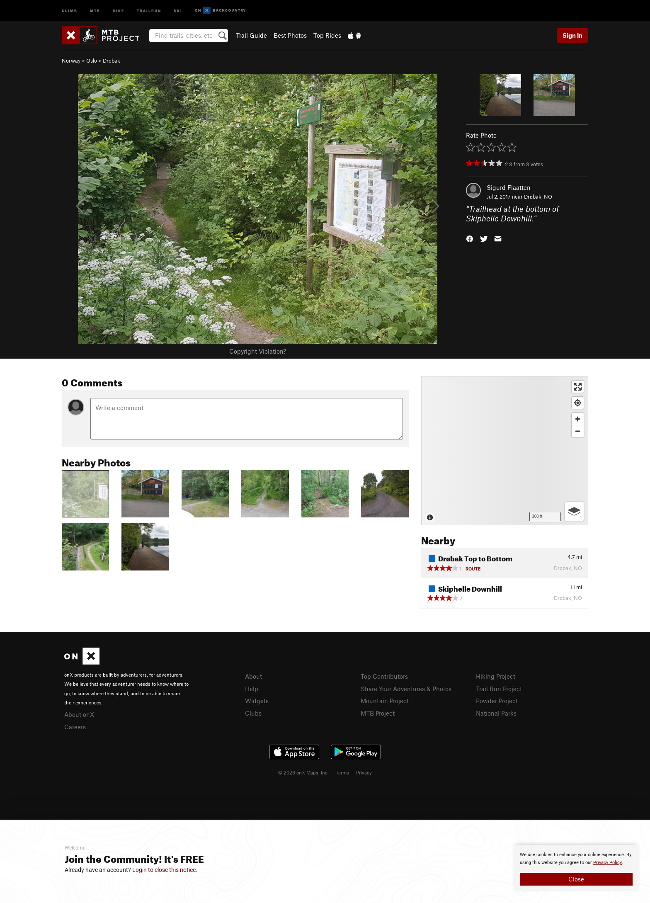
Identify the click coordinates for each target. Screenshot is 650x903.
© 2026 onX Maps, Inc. (303, 772)
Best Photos (290, 35)
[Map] (505, 450)
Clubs (253, 713)
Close (576, 879)
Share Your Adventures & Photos (406, 688)
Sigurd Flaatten (509, 187)
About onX (79, 714)
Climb (70, 10)
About (253, 676)
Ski (178, 10)
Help (251, 688)
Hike (118, 10)
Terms (342, 772)
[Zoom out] (578, 431)
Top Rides (327, 35)
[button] (469, 238)
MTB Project (378, 713)
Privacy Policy (607, 862)
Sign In (572, 35)
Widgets (257, 700)
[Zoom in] (578, 419)
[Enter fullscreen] (578, 387)
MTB (95, 10)
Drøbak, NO (538, 196)
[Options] (574, 511)
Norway (71, 60)
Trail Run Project (499, 688)
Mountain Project (385, 700)
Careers (75, 727)
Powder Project (497, 700)
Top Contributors (384, 676)
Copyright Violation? (257, 351)
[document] (576, 868)
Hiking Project (495, 676)
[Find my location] (578, 403)
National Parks (496, 713)
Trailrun (149, 10)
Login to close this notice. (164, 870)
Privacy (364, 772)
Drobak (111, 60)
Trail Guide (251, 35)
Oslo (91, 60)
